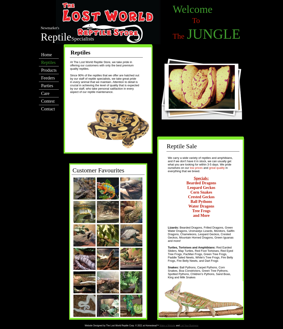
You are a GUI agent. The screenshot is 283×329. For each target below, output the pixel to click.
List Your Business (189, 325)
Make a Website (168, 325)
